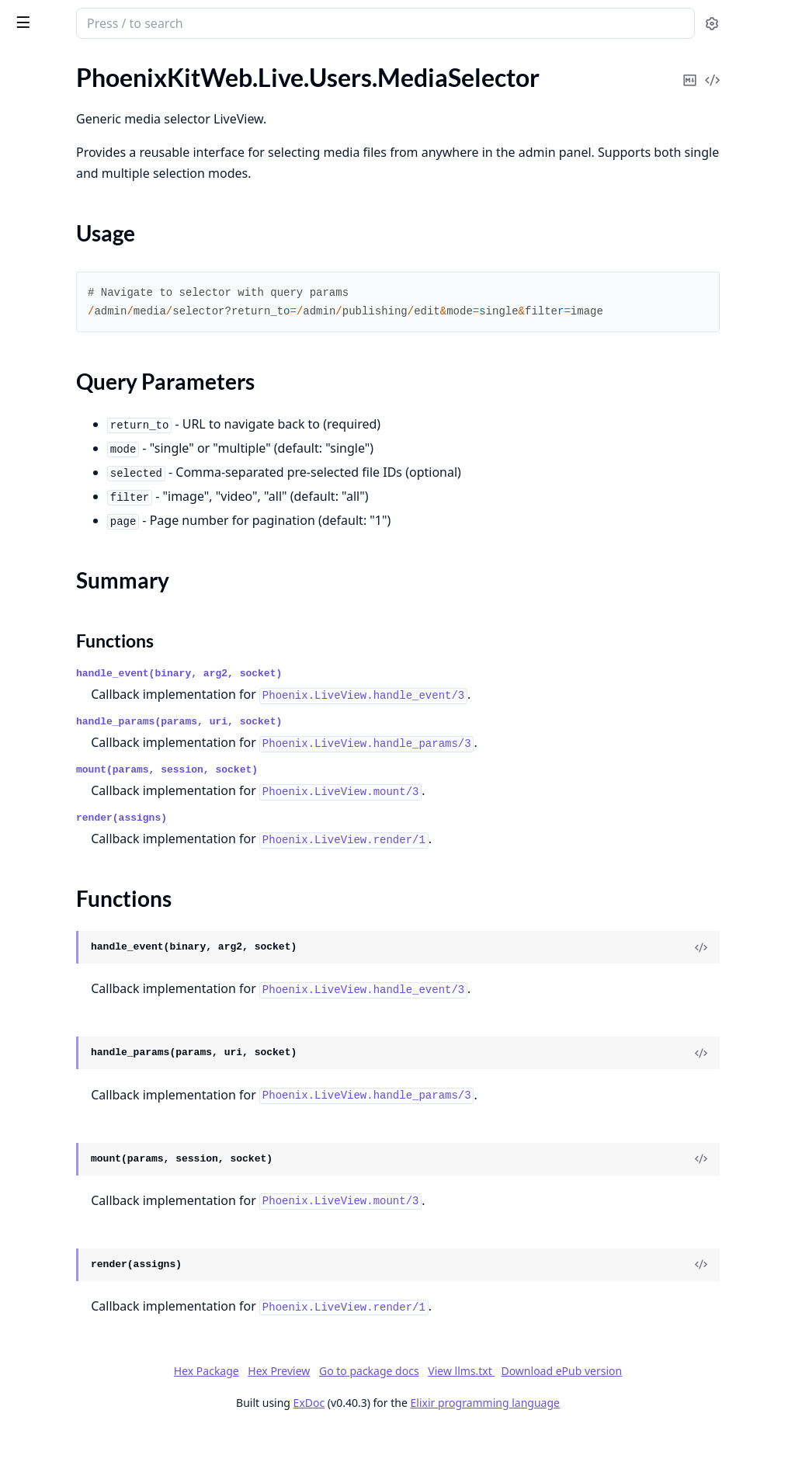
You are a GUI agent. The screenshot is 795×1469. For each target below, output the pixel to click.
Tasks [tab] (170, 63)
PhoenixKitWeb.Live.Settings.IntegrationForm (110, 550)
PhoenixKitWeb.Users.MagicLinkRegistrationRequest (110, 1251)
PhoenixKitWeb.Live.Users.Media (101, 676)
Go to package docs (485, 1408)
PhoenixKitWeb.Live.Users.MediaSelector (110, 718)
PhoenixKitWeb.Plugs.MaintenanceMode (110, 999)
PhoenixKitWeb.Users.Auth (85, 1104)
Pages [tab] (28, 63)
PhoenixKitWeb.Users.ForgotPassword (110, 1167)
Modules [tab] (93, 63)
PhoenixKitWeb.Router (74, 1041)
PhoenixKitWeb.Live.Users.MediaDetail (110, 697)
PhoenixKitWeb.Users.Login (86, 1188)
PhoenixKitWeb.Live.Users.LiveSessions (110, 655)
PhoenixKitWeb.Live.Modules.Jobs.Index (110, 278)
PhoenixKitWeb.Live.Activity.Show (103, 89)
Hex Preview (395, 1408)
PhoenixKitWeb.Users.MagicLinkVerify (110, 1293)
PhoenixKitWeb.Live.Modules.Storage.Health (110, 446)
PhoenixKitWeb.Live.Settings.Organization (110, 592)
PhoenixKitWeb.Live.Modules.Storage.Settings (110, 467)
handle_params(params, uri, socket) (382, 759)
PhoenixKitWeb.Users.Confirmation (108, 1125)
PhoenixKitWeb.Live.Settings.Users (105, 634)
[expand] (217, 93)
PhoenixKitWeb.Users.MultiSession (107, 1314)
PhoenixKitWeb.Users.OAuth (90, 1335)
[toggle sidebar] (213, 21)
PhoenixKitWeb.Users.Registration (105, 1356)
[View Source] (730, 984)
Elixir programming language (600, 1440)
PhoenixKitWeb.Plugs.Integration (101, 978)
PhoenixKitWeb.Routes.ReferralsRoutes (110, 1062)
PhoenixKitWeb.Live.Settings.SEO (102, 613)
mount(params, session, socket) (370, 807)
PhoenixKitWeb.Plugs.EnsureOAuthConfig (110, 936)
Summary (52, 764)
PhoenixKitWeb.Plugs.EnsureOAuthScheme (110, 957)
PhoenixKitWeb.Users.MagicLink (99, 1209)
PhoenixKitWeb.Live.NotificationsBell (110, 488)
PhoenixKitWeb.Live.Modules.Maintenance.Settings (110, 341)
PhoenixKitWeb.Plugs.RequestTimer (109, 1020)
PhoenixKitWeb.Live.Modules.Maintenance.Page (110, 320)
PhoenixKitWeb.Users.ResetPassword (110, 1377)
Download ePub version (677, 1408)
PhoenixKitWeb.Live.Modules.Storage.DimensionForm (110, 404)
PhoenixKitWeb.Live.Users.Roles (98, 832)
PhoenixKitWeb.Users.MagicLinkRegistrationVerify (110, 1272)
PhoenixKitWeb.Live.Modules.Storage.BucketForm (110, 383)
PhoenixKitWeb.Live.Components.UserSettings (110, 173)
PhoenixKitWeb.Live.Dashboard (97, 194)
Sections (49, 745)
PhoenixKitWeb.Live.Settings (89, 509)
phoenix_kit (51, 15)
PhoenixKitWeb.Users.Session (92, 1398)
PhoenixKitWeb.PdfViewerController (110, 915)
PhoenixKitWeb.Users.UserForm (98, 1419)
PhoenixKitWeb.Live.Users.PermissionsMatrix (110, 811)
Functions (54, 783)
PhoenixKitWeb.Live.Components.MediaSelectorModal (110, 110)
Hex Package (322, 1408)
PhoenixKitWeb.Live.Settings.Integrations (110, 571)
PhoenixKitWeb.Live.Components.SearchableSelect (110, 131)
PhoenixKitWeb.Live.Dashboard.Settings (110, 236)
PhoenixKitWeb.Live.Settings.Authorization (110, 530)
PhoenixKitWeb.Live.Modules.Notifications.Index (110, 362)
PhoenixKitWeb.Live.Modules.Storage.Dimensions (110, 425)
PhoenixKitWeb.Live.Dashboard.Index (110, 215)
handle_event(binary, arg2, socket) (382, 711)
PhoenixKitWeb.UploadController (103, 1083)
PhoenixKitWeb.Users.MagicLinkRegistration (110, 1230)
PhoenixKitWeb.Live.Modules (91, 257)
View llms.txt (577, 1408)
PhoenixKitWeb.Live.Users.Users (99, 894)
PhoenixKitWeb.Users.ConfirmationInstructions (110, 1146)
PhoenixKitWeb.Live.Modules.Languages (110, 299)
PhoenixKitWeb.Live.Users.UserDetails (110, 873)
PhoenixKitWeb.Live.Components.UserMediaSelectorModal (110, 152)
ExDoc (425, 1440)
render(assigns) (324, 855)
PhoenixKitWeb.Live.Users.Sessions (107, 853)
